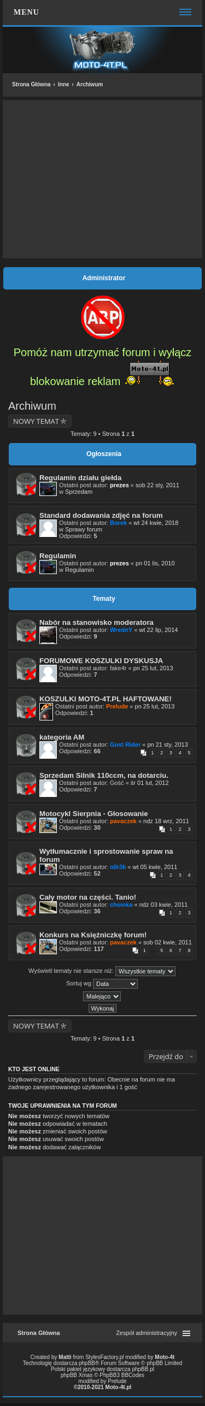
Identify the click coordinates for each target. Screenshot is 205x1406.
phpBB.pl (143, 1369)
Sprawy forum (83, 529)
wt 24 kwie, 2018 (155, 522)
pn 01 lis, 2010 (155, 563)
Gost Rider (125, 744)
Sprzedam (78, 491)
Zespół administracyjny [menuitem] (146, 1333)
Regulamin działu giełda (80, 478)
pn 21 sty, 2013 (167, 744)
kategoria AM (61, 737)
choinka (121, 904)
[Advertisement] (102, 179)
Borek (118, 522)
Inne (63, 84)
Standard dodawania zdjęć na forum (101, 515)
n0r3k (118, 867)
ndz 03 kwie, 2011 (163, 904)
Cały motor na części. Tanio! (87, 897)
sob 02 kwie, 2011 (167, 942)
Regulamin (57, 556)
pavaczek (123, 821)
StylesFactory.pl (104, 1357)
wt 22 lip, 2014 (158, 630)
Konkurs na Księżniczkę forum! (93, 935)
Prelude (117, 706)
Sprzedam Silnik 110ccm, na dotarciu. (103, 775)
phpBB (87, 1363)
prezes (119, 485)
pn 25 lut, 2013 (153, 668)
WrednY (121, 630)
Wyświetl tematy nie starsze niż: (101, 971)
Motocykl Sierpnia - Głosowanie (93, 814)
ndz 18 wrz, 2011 (166, 821)
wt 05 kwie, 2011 (155, 867)
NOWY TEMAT (36, 421)
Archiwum (90, 84)
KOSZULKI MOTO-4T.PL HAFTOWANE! (105, 699)
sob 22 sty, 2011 (157, 485)
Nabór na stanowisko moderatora (96, 622)
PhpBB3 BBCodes (121, 1375)
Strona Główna (31, 84)
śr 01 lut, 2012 (150, 782)
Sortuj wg (102, 984)
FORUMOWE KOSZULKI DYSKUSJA (101, 661)
